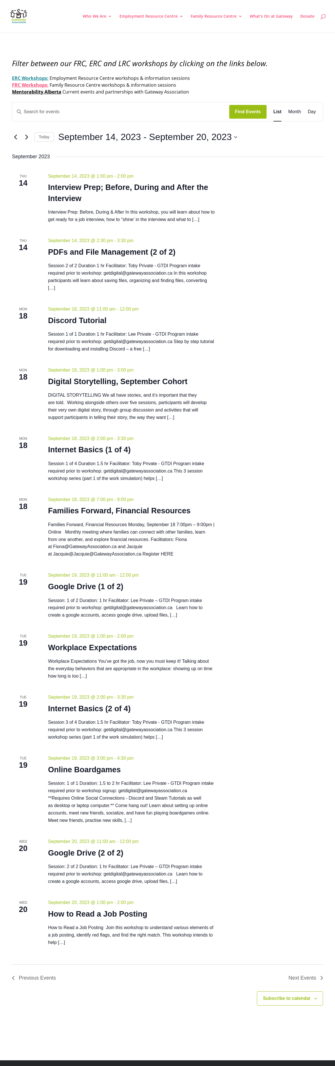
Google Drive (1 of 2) (85, 586)
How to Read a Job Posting (97, 914)
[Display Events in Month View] (294, 111)
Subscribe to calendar (286, 998)
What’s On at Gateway (271, 16)
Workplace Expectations (92, 647)
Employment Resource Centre (148, 16)
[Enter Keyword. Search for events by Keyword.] (120, 111)
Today (44, 137)
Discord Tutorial (77, 320)
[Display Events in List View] (277, 111)
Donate (307, 16)
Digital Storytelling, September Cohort (118, 381)
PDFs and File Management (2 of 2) (112, 252)
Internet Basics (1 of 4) (89, 449)
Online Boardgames (84, 769)
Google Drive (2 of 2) (85, 853)
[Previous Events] (15, 137)
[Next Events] (26, 137)
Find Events (248, 111)
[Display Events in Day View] (312, 111)
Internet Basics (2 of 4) (89, 708)
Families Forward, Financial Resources (119, 510)
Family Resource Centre (214, 16)
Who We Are (94, 16)
